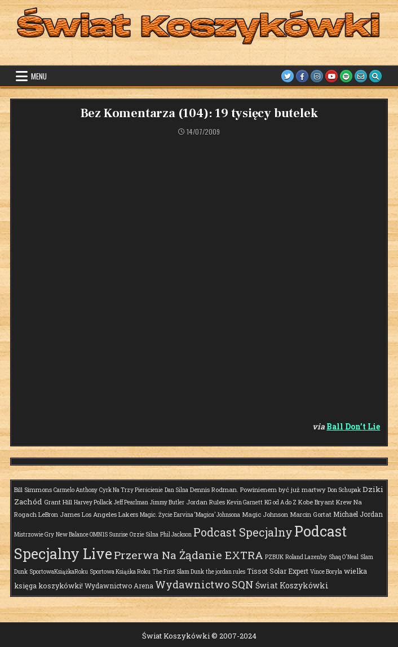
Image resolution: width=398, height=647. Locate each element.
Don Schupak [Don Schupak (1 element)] (344, 490)
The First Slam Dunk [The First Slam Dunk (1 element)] (178, 571)
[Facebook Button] (302, 76)
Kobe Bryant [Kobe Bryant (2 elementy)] (316, 502)
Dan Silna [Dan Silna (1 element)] (176, 490)
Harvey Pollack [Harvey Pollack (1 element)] (93, 502)
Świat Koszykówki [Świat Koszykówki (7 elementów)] (292, 585)
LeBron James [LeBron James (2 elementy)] (59, 514)
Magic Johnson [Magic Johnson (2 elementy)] (265, 514)
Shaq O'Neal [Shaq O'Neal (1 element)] (344, 557)
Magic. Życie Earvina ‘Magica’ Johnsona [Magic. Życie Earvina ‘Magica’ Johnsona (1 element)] (190, 515)
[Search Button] (375, 76)
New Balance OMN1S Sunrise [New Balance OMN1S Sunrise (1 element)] (92, 534)
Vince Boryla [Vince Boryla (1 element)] (326, 571)
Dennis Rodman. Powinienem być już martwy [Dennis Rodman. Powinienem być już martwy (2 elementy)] (258, 489)
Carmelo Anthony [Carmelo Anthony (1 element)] (76, 490)
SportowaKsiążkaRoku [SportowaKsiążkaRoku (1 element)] (58, 571)
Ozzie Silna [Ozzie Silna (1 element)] (144, 534)
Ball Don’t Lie (353, 426)
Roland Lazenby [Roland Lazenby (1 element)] (306, 557)
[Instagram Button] (317, 76)
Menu (39, 76)
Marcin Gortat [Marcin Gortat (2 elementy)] (310, 514)
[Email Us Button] (361, 76)
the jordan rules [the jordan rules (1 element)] (225, 571)
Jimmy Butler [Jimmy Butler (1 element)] (167, 502)
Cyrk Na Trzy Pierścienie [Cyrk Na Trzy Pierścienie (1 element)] (131, 490)
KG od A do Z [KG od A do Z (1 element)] (280, 502)
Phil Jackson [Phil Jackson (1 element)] (176, 534)
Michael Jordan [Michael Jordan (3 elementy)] (358, 514)
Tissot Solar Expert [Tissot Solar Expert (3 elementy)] (277, 570)
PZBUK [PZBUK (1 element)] (274, 557)
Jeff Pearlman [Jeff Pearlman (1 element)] (131, 502)
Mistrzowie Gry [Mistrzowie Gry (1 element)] (34, 534)
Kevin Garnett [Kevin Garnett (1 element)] (245, 502)
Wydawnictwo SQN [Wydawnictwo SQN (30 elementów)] (204, 584)
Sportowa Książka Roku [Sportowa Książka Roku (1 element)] (120, 571)
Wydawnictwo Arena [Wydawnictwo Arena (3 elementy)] (119, 585)
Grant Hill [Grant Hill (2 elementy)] (58, 502)
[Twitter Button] (287, 76)
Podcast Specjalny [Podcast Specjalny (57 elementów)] (243, 532)
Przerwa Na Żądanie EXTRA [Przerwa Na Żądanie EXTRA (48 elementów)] (188, 555)
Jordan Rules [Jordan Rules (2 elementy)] (205, 502)
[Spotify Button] (346, 76)
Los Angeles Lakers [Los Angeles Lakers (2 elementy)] (110, 514)
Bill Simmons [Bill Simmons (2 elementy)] (33, 489)
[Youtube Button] (331, 76)
